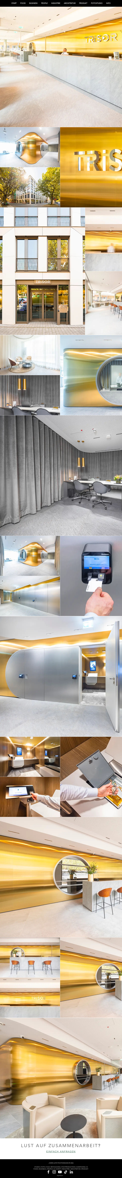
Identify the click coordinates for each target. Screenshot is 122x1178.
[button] (108, 3)
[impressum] (60, 1176)
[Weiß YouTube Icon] (60, 1172)
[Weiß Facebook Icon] (48, 1172)
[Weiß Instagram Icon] (54, 1172)
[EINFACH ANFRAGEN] (61, 1151)
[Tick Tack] (65, 1172)
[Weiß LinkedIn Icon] (71, 1172)
